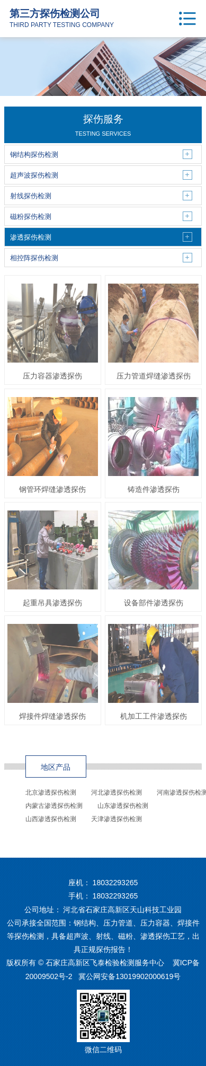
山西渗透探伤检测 (50, 819)
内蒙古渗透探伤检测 (54, 805)
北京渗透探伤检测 (50, 792)
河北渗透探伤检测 (116, 792)
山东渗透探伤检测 (122, 805)
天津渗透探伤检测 (116, 819)
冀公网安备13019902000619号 (129, 976)
